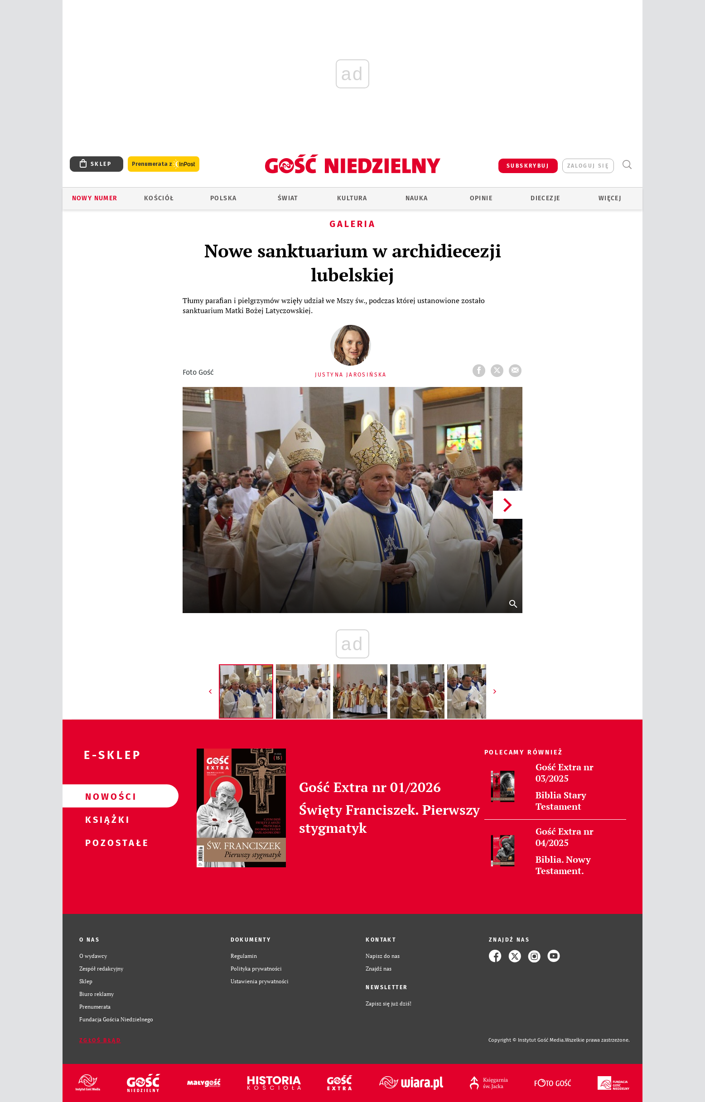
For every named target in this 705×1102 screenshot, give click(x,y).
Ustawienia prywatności (260, 981)
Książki (106, 819)
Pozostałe (106, 842)
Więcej (610, 198)
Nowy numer (95, 198)
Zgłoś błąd (100, 1040)
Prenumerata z (163, 164)
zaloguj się (588, 166)
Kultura (352, 198)
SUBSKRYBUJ (528, 166)
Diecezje (545, 198)
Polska (223, 198)
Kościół (159, 198)
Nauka (417, 198)
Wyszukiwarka (626, 164)
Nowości (106, 796)
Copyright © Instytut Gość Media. (526, 1040)
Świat (288, 198)
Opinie (481, 198)
